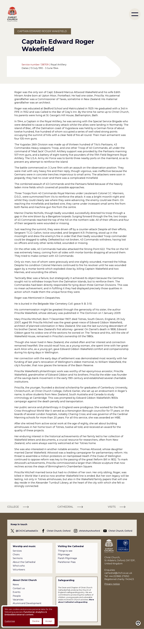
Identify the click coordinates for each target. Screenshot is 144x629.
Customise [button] (10, 621)
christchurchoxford (89, 531)
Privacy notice (112, 584)
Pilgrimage (64, 554)
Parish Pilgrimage (67, 558)
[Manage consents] (138, 623)
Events (16, 592)
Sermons (17, 558)
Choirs (16, 554)
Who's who (19, 565)
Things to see (65, 551)
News (16, 584)
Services (17, 551)
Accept (48, 621)
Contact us (19, 588)
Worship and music (24, 546)
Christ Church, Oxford (58, 531)
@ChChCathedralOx (27, 531)
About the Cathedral (24, 562)
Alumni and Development (27, 603)
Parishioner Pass (66, 562)
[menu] (135, 14)
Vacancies (18, 599)
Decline (35, 621)
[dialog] (30, 616)
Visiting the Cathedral (71, 546)
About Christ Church (25, 580)
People (17, 596)
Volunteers (19, 569)
